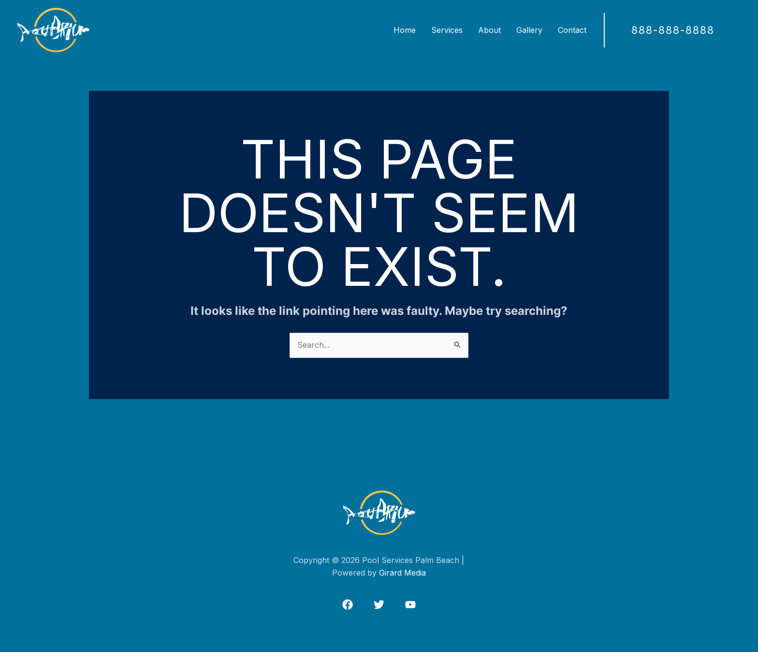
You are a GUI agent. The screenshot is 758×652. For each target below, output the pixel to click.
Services (447, 30)
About (489, 30)
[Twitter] (379, 604)
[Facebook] (347, 604)
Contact (572, 30)
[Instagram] (410, 604)
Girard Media (402, 573)
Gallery (529, 30)
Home (405, 30)
